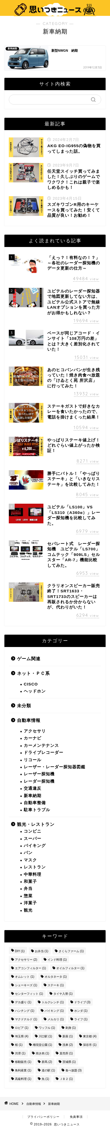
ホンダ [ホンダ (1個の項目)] (81, 1010)
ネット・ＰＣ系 (33, 673)
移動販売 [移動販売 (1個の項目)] (23, 1061)
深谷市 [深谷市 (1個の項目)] (90, 1044)
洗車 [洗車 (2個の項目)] (67, 1044)
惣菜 (28, 896)
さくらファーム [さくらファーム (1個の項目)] (71, 951)
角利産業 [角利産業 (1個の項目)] (23, 1070)
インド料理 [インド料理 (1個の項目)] (57, 959)
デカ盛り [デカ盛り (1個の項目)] (23, 1002)
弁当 (28, 888)
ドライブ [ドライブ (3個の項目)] (82, 1002)
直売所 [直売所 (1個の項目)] (66, 1053)
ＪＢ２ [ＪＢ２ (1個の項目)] (66, 1078)
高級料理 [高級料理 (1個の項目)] (23, 1078)
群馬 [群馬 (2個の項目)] (47, 1061)
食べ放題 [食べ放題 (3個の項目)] (73, 1070)
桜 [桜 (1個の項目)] (19, 1044)
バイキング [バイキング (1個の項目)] (54, 1010)
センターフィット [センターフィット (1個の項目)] (29, 993)
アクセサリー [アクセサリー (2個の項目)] (26, 959)
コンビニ (32, 831)
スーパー (32, 838)
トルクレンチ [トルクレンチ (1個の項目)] (53, 1002)
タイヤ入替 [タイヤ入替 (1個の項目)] (63, 993)
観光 (28, 910)
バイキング (35, 845)
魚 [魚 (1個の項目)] (45, 1078)
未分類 (24, 705)
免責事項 (76, 1116)
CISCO (31, 684)
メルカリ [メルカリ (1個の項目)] (56, 1019)
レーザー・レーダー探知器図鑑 (54, 767)
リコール (32, 760)
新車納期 (32, 796)
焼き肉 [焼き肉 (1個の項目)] (42, 1053)
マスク (30, 860)
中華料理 (32, 874)
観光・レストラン (36, 824)
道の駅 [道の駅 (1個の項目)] (48, 1070)
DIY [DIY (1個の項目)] (20, 951)
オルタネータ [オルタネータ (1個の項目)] (56, 976)
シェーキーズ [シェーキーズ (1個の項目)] (26, 985)
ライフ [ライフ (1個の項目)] (81, 1019)
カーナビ (32, 738)
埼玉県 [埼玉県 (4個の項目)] (21, 1036)
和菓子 (30, 881)
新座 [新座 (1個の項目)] (67, 1036)
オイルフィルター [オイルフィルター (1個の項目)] (70, 968)
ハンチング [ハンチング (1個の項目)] (24, 1010)
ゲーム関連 (28, 658)
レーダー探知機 (39, 781)
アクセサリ (35, 731)
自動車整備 (35, 803)
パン (28, 853)
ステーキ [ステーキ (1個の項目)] (56, 985)
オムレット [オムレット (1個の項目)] (24, 976)
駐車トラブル (37, 810)
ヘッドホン (35, 691)
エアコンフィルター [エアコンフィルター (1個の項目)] (30, 968)
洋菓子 (30, 903)
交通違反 (32, 788)
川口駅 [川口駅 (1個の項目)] (45, 1036)
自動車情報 (28, 720)
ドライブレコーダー (43, 752)
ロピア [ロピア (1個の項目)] (21, 1027)
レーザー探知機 (39, 774)
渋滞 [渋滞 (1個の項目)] (20, 1053)
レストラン (35, 867)
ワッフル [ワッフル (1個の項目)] (47, 1027)
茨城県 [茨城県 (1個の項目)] (69, 1061)
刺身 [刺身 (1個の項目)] (70, 1027)
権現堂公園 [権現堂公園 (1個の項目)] (42, 1044)
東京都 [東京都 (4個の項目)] (90, 1036)
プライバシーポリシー (43, 1116)
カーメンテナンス (41, 745)
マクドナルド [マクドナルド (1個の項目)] (26, 1019)
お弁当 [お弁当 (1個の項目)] (41, 951)
